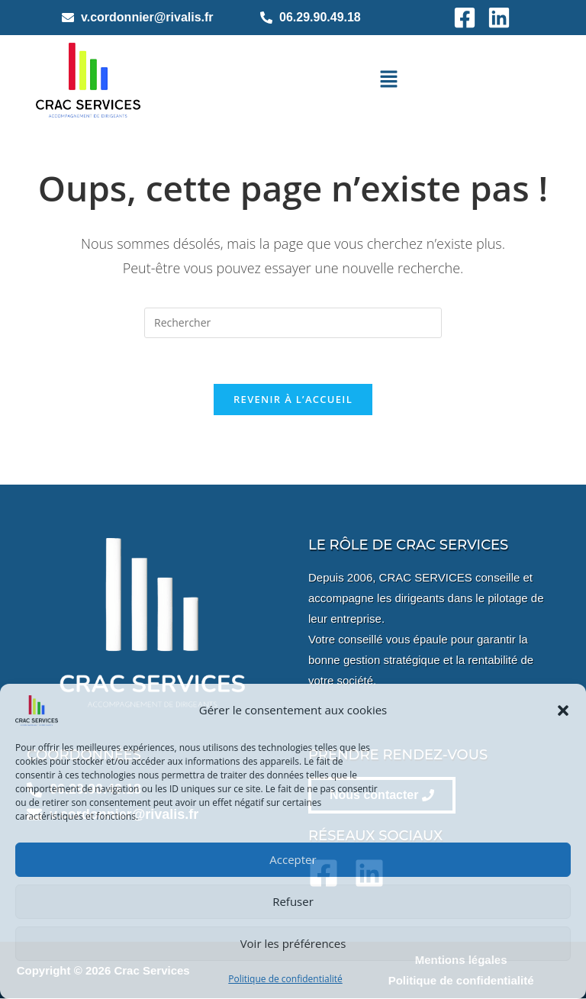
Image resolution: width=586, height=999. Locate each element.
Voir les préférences (293, 943)
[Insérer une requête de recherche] (293, 323)
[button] (563, 710)
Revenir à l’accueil (293, 400)
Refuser (293, 901)
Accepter (292, 859)
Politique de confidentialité (285, 978)
